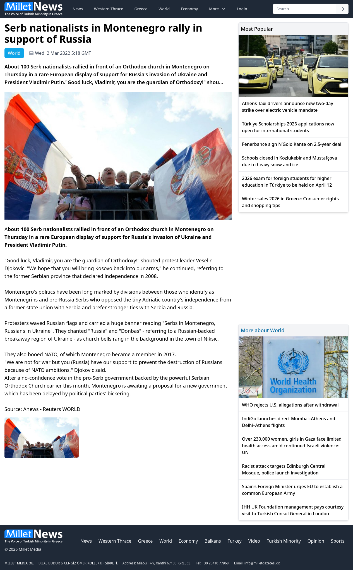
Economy (189, 8)
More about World (262, 330)
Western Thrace (108, 8)
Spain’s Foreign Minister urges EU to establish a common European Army (292, 489)
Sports (337, 541)
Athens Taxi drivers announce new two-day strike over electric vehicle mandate (287, 106)
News (78, 8)
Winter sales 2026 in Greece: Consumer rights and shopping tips (290, 202)
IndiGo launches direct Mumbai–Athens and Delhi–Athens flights (288, 421)
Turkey (235, 541)
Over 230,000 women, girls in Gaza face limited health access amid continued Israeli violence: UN (292, 445)
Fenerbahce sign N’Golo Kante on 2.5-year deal (291, 144)
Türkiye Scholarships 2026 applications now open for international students (288, 127)
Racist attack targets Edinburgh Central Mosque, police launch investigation (283, 469)
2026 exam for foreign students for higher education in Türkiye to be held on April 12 (287, 181)
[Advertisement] (293, 267)
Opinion (316, 541)
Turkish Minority (284, 541)
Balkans (213, 541)
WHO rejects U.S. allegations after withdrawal (290, 405)
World (164, 8)
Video (254, 541)
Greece (140, 8)
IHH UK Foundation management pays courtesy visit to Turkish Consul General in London (293, 510)
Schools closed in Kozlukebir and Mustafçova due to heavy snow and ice (289, 161)
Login (242, 8)
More (218, 9)
